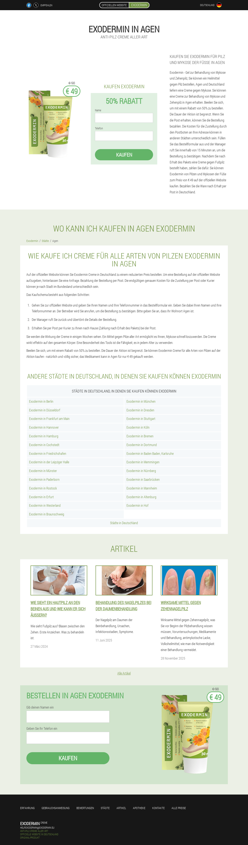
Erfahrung (27, 808)
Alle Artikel (124, 673)
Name (98, 110)
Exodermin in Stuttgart (140, 418)
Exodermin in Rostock (43, 488)
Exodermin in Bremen (139, 436)
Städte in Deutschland (124, 523)
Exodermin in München (141, 401)
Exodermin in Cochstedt (44, 445)
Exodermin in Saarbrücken (143, 479)
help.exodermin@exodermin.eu (37, 827)
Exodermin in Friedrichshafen (47, 453)
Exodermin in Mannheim (141, 488)
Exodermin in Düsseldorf (44, 410)
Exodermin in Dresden (140, 410)
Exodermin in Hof (137, 505)
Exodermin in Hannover (44, 427)
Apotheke (139, 808)
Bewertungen (85, 808)
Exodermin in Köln (138, 427)
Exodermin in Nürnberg (141, 470)
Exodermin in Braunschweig (46, 514)
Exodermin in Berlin (41, 401)
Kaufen (124, 154)
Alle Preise (179, 808)
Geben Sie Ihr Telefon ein (41, 728)
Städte (105, 808)
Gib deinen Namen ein (40, 707)
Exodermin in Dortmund (141, 445)
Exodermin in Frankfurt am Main (49, 418)
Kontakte (158, 808)
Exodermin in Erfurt (41, 497)
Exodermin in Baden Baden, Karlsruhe (150, 453)
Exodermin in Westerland (45, 505)
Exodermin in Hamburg (43, 436)
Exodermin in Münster (43, 470)
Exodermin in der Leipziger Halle (49, 462)
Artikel (121, 808)
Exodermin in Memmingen (143, 462)
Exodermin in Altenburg (141, 497)
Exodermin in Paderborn (44, 479)
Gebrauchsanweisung (56, 808)
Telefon (99, 128)
